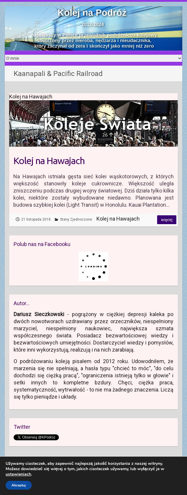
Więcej (167, 219)
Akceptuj (19, 485)
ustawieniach (18, 474)
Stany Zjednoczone (76, 219)
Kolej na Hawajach (49, 160)
